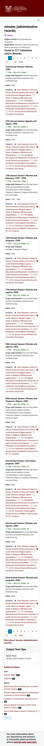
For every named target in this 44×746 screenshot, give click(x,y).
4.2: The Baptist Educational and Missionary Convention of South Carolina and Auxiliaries (22, 103)
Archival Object (10, 675)
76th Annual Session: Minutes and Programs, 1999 (21, 239)
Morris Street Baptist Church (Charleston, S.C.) (22, 711)
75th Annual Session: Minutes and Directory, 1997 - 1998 (21, 177)
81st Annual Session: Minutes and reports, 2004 (21, 524)
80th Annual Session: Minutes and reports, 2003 (21, 345)
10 (7, 62)
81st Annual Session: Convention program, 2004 (21, 462)
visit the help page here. (25, 742)
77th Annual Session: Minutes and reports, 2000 (21, 291)
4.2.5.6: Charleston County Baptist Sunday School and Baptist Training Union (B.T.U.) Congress (22, 228)
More (7, 718)
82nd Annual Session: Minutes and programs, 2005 (22, 579)
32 (15, 62)
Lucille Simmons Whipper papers (18, 95)
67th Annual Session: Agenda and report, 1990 (21, 122)
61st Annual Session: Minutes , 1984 (20, 68)
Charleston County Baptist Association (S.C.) (21, 699)
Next (22, 62)
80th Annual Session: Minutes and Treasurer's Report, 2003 (21, 400)
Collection (8, 678)
